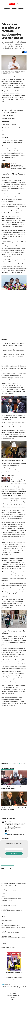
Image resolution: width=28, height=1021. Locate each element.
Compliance (13, 993)
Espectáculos (4, 898)
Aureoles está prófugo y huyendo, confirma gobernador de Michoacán (18, 481)
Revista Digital (8, 940)
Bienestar (3, 947)
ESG (10, 885)
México (3, 21)
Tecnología (3, 885)
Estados (13, 163)
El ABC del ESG (19, 927)
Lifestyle (3, 940)
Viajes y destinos (14, 945)
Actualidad (3, 932)
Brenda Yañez (8, 821)
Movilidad (19, 925)
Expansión (4, 882)
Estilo (2, 910)
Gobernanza (13, 925)
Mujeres (12, 885)
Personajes (20, 945)
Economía (19, 883)
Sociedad (3, 893)
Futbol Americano (11, 937)
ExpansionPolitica (17, 979)
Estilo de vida (13, 905)
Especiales (16, 932)
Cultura (10, 900)
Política (3, 889)
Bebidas (9, 945)
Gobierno (3, 890)
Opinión (21, 890)
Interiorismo (9, 920)
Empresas (3, 883)
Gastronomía (4, 945)
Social (9, 925)
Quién (3, 896)
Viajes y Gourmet (5, 900)
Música (20, 910)
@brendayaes (13, 76)
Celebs (9, 905)
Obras (7, 885)
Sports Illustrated (6, 936)
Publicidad (13, 991)
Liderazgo (8, 932)
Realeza (9, 898)
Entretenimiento (7, 910)
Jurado (13, 947)
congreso (21, 9)
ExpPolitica (11, 979)
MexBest (3, 943)
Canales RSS (13, 997)
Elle (2, 904)
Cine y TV (17, 910)
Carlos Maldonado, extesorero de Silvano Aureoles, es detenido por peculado (18, 167)
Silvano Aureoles (14, 763)
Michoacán (22, 763)
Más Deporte (22, 937)
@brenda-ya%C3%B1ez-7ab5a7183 (15, 834)
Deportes (13, 910)
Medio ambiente (4, 925)
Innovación (13, 927)
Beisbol (5, 937)
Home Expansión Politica (11, 883)
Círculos (13, 898)
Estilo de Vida (8, 947)
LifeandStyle (17, 885)
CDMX (14, 890)
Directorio (13, 999)
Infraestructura (20, 918)
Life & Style (4, 909)
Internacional (23, 883)
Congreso (11, 890)
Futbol (2, 937)
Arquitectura (4, 920)
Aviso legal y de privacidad (13, 995)
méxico (14, 9)
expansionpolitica (14, 979)
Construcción (4, 918)
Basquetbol (17, 937)
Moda (16, 898)
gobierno (7, 9)
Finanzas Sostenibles (5, 927)
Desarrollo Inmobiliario (12, 918)
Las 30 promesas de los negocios (14, 972)
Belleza (19, 898)
